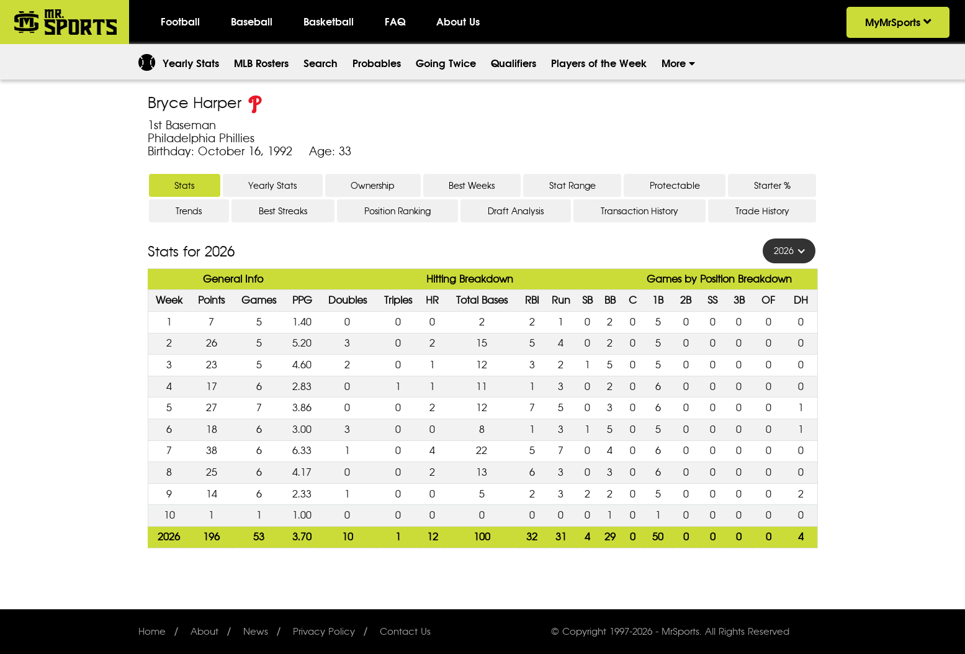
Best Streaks (283, 211)
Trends (189, 211)
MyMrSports (898, 22)
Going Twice (446, 63)
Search (320, 63)
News (255, 631)
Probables (376, 63)
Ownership (373, 185)
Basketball (328, 22)
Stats (184, 185)
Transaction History (639, 211)
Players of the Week (599, 63)
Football (180, 22)
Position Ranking (397, 211)
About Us (458, 22)
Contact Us (405, 631)
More (678, 63)
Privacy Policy (324, 631)
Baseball (251, 22)
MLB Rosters (261, 63)
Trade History (762, 211)
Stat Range (572, 185)
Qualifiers (513, 63)
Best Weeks (472, 185)
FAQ (395, 22)
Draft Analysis (516, 211)
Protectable (675, 185)
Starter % (772, 185)
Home (152, 631)
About (204, 631)
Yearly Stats (191, 63)
